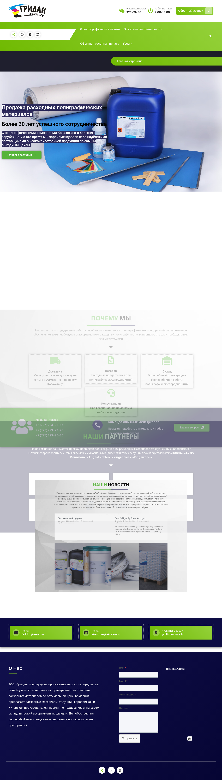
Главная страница (130, 61)
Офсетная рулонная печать (99, 44)
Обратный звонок (195, 10)
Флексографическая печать (100, 29)
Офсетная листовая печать (143, 29)
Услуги (128, 44)
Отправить (129, 738)
